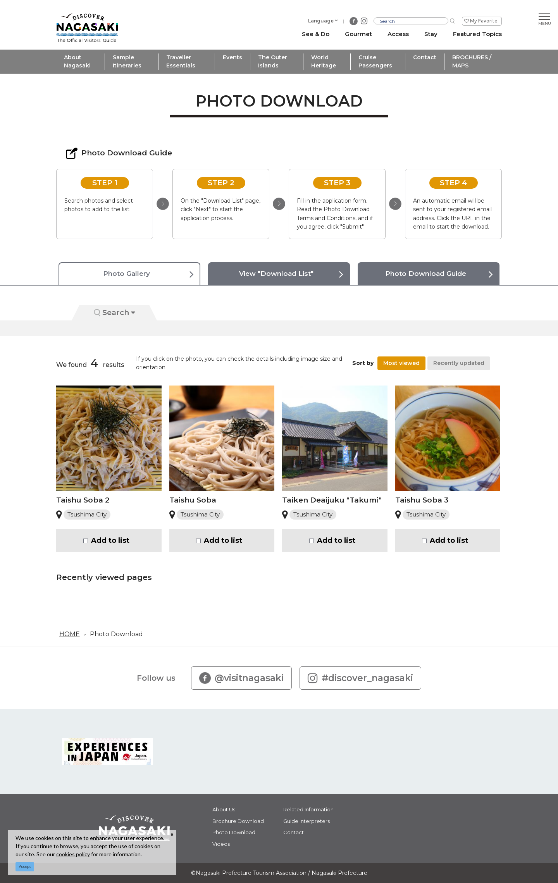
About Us (223, 809)
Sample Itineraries (127, 61)
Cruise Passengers (375, 61)
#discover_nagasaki (360, 678)
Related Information (308, 809)
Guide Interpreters (306, 821)
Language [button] (321, 21)
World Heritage (323, 61)
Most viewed (401, 363)
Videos (221, 844)
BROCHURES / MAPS (471, 61)
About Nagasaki (77, 61)
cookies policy (73, 854)
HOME (69, 634)
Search (114, 312)
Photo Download (116, 634)
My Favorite (484, 21)
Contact (424, 57)
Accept (25, 866)
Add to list (110, 540)
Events (232, 57)
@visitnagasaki (241, 678)
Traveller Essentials (180, 61)
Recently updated (458, 363)
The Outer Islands (272, 61)
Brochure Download (238, 821)
